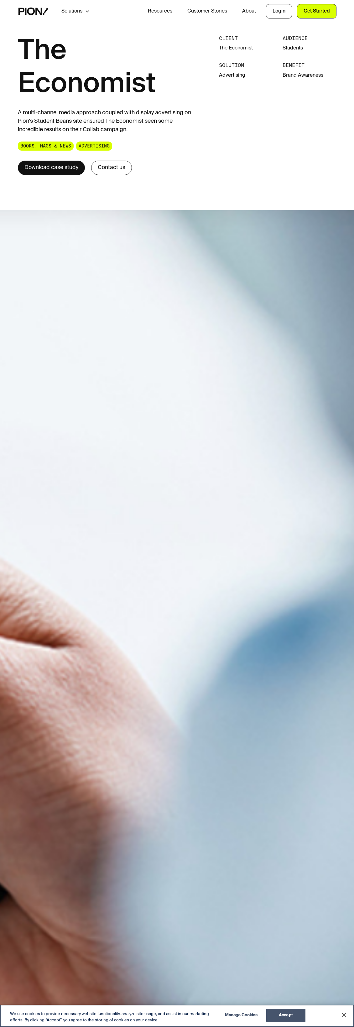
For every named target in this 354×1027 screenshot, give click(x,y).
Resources (160, 11)
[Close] (344, 1015)
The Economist (236, 48)
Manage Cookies (241, 1015)
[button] (80, 11)
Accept (286, 1015)
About (249, 11)
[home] (33, 11)
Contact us (111, 167)
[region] (177, 1016)
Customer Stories (207, 11)
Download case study (51, 167)
